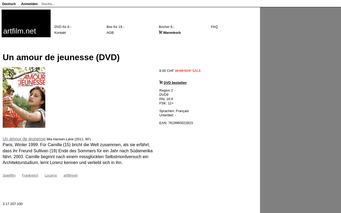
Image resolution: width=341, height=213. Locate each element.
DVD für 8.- (62, 27)
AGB (110, 33)
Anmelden (29, 4)
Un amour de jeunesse (24, 139)
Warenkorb (172, 33)
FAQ (214, 27)
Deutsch (9, 4)
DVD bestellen (175, 83)
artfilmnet (70, 175)
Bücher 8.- (166, 27)
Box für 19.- (115, 27)
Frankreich (30, 175)
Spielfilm (9, 175)
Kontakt (60, 33)
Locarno (51, 175)
